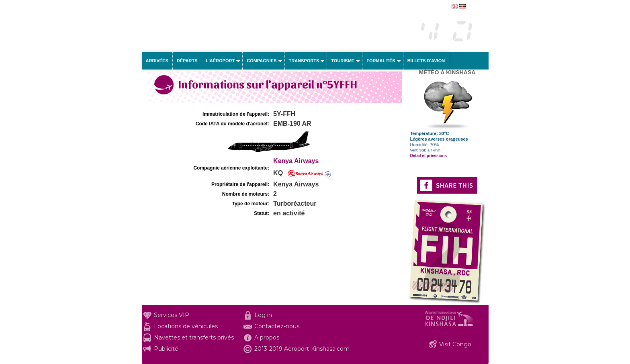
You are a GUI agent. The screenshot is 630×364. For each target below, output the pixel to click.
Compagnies (261, 60)
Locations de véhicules (186, 326)
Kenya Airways (296, 160)
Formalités (380, 60)
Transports (304, 60)
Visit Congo (455, 344)
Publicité (166, 348)
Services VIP (171, 315)
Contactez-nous (276, 326)
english (475, 6)
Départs (187, 60)
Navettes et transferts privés (194, 337)
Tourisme (342, 60)
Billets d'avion (426, 60)
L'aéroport (220, 60)
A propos (266, 337)
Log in (263, 315)
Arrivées (157, 60)
